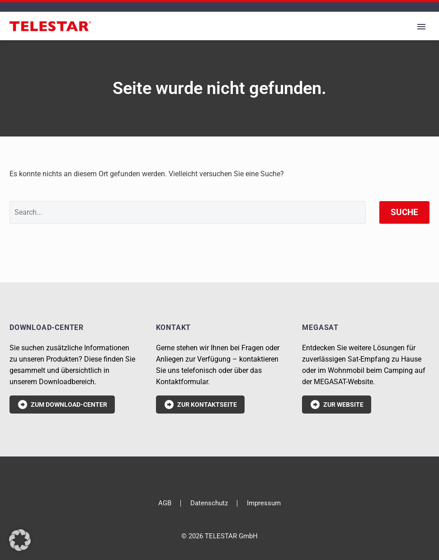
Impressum (264, 503)
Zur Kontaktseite (200, 404)
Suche (404, 212)
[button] (20, 540)
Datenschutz (209, 503)
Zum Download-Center (62, 404)
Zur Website (336, 404)
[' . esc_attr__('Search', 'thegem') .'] (187, 212)
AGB (164, 503)
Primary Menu (421, 26)
